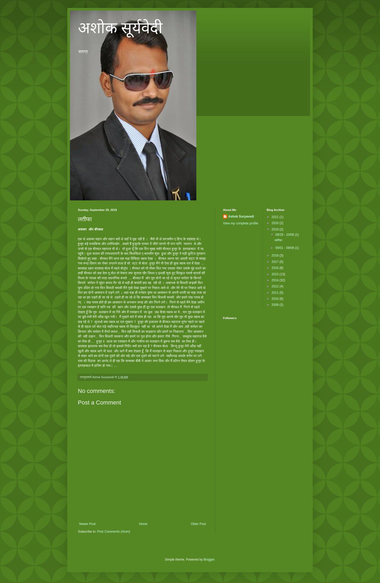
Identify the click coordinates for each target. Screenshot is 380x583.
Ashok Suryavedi (241, 216)
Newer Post (87, 524)
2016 (275, 268)
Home (143, 524)
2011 (275, 293)
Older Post (198, 524)
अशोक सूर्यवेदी (120, 28)
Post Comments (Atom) (113, 531)
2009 (275, 305)
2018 (275, 255)
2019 (275, 229)
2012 (275, 286)
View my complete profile (240, 223)
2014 (275, 280)
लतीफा (278, 240)
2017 (275, 262)
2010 (275, 299)
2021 (275, 217)
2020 (275, 223)
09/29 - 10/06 (285, 235)
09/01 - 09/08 (285, 248)
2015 (275, 274)
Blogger (208, 559)
